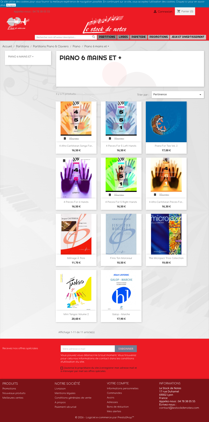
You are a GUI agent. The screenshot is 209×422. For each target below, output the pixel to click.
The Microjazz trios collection (166, 258)
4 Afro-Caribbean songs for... (76, 146)
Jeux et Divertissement (188, 37)
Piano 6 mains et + (20, 56)
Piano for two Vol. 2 (166, 146)
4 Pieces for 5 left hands (121, 146)
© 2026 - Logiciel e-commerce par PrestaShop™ (104, 417)
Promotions (159, 37)
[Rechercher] (66, 37)
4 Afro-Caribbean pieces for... (166, 202)
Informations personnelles (122, 388)
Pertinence (177, 94)
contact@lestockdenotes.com (179, 407)
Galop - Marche (121, 314)
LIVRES (123, 37)
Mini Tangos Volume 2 (76, 314)
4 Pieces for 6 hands (76, 202)
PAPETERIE (139, 37)
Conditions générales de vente (73, 398)
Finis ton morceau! (121, 258)
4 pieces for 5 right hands (121, 202)
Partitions (107, 37)
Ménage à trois (76, 258)
